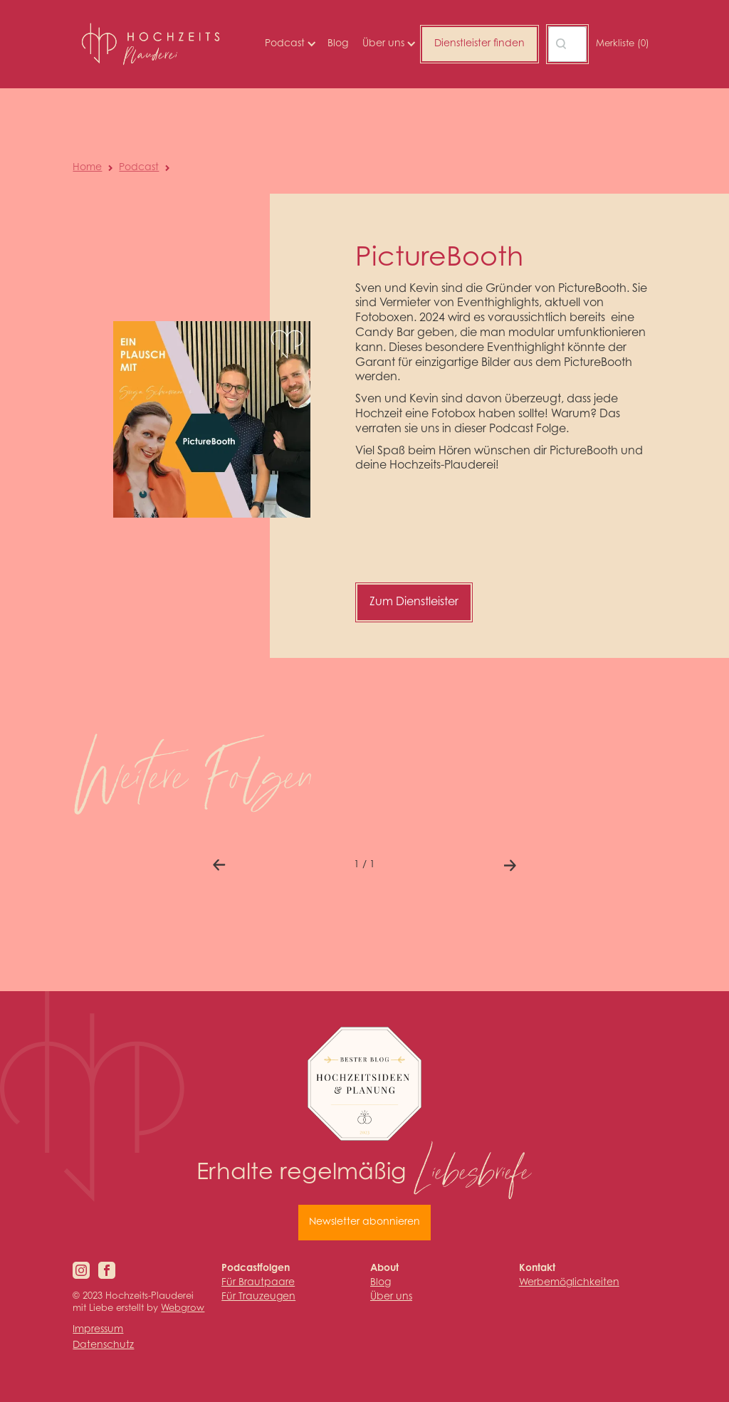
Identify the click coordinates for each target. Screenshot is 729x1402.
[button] (289, 44)
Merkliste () (622, 43)
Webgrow (182, 1308)
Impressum (98, 1330)
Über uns (391, 1297)
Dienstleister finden (479, 44)
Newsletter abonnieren (364, 1223)
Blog (337, 44)
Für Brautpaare (258, 1283)
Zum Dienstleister (413, 602)
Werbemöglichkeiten (569, 1283)
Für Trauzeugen (258, 1297)
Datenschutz (103, 1346)
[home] (151, 44)
